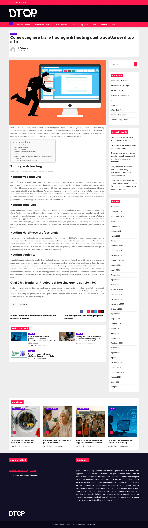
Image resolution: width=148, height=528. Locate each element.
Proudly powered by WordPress (63, 524)
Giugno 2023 (116, 323)
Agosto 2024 (116, 265)
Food (94, 25)
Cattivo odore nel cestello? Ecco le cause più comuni (23, 441)
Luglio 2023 (115, 318)
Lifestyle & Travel (118, 110)
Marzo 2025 (115, 241)
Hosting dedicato (19, 154)
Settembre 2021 (117, 372)
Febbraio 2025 (117, 246)
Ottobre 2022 (116, 348)
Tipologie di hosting (19, 145)
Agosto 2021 (116, 377)
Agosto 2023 (116, 314)
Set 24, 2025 (33, 345)
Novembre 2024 (117, 260)
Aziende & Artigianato (79, 25)
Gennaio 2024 (116, 294)
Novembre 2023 (117, 304)
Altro (113, 25)
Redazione (24, 48)
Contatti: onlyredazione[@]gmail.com (24, 475)
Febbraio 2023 (117, 343)
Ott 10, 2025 (48, 446)
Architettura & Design (43, 25)
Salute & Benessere (119, 115)
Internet (104, 25)
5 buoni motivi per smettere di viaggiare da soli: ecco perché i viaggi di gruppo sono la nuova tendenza (89, 444)
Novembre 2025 (117, 207)
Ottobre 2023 (116, 309)
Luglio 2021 (115, 382)
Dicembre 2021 (117, 362)
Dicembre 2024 (117, 255)
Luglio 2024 (115, 270)
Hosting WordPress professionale (25, 152)
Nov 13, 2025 (16, 446)
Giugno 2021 (116, 387)
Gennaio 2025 (116, 250)
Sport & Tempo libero (120, 120)
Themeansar (91, 524)
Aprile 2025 (115, 236)
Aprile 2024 (115, 280)
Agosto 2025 (116, 221)
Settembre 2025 (117, 216)
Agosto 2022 (116, 353)
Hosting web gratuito (21, 147)
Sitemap (33, 471)
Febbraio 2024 (117, 289)
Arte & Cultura (61, 25)
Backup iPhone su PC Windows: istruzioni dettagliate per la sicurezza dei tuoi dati (89, 339)
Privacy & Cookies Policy (18, 471)
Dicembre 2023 (117, 299)
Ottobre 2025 (116, 212)
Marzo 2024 (116, 284)
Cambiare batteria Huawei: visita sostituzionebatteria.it (41, 355)
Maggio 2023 (116, 328)
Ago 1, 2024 (32, 358)
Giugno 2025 (116, 226)
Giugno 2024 (116, 275)
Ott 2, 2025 (80, 446)
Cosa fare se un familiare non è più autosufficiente (57, 441)
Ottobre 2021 (116, 367)
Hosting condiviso (20, 149)
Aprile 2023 (115, 333)
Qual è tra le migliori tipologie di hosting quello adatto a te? (33, 156)
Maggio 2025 (116, 231)
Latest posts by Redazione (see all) (26, 160)
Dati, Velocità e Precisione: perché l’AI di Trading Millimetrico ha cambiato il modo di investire (42, 340)
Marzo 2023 (115, 338)
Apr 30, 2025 (80, 343)
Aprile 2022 (115, 357)
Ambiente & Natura (23, 25)
